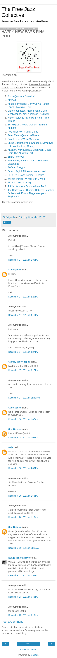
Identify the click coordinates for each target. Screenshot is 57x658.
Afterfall (12, 100)
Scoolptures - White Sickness (23, 139)
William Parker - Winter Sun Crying (26, 179)
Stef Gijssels (14, 269)
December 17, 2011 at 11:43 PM (24, 397)
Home (28, 644)
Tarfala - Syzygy (16, 167)
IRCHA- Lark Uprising (19, 182)
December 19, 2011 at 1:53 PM (23, 496)
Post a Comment (12, 621)
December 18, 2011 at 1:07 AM (23, 419)
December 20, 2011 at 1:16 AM (23, 517)
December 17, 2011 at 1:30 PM (23, 260)
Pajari (11, 447)
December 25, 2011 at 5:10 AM (23, 615)
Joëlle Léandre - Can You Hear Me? (27, 186)
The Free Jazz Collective (18, 12)
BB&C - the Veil (16, 156)
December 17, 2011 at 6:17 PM (23, 370)
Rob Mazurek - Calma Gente (23, 131)
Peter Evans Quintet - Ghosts (23, 135)
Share (6, 222)
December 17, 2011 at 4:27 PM (23, 352)
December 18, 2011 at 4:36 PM (23, 468)
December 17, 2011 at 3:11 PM (23, 315)
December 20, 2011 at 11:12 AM (24, 548)
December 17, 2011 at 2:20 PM (23, 296)
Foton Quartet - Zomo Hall (22, 96)
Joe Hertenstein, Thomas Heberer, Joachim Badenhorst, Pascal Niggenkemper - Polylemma (31, 193)
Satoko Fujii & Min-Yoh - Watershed (27, 171)
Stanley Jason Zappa (19, 362)
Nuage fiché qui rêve (19, 558)
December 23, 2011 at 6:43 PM (23, 597)
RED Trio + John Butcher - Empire (26, 175)
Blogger (34, 655)
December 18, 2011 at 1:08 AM (23, 437)
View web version (28, 649)
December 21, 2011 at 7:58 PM (23, 575)
